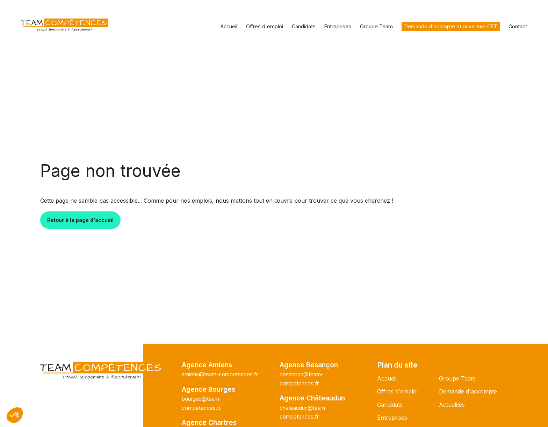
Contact (518, 26)
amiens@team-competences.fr (220, 374)
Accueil (229, 26)
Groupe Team (376, 26)
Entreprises (337, 26)
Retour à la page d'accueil (80, 220)
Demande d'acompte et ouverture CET (450, 26)
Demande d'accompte (468, 391)
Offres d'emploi (264, 26)
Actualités (452, 404)
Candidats (304, 26)
